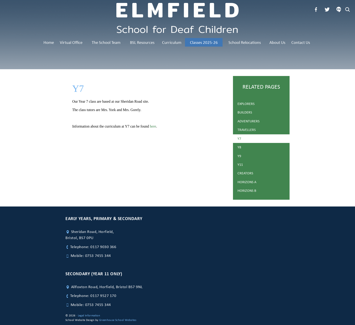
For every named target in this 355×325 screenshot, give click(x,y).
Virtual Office (71, 42)
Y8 (239, 147)
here (153, 126)
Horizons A (246, 182)
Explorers (245, 103)
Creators (245, 173)
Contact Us (300, 42)
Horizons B (246, 190)
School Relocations (244, 42)
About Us (277, 42)
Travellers (246, 129)
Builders (244, 112)
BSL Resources (142, 42)
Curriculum (171, 42)
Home (48, 42)
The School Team (106, 42)
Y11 (240, 164)
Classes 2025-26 (204, 42)
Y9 (239, 156)
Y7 (239, 138)
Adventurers (248, 121)
